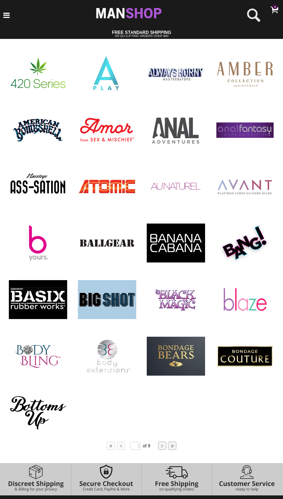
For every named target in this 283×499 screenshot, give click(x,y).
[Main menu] (6, 15)
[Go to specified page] (135, 446)
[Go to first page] (111, 446)
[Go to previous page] (121, 446)
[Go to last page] (172, 446)
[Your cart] (274, 9)
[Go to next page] (162, 446)
